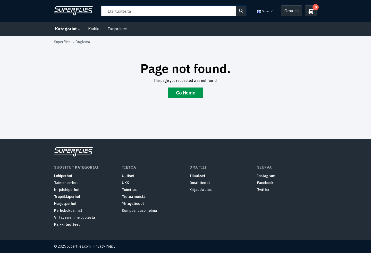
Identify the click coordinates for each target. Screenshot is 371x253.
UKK (125, 182)
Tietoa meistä (133, 196)
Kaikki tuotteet (67, 224)
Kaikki (93, 28)
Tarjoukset (117, 28)
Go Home (185, 93)
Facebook (265, 182)
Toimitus (129, 189)
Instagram (266, 175)
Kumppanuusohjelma (139, 210)
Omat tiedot (199, 182)
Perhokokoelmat (68, 210)
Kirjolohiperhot (67, 189)
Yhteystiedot (133, 203)
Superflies (62, 42)
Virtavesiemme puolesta (74, 217)
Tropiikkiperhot (67, 196)
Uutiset (128, 175)
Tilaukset (197, 175)
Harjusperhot (65, 203)
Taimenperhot (66, 182)
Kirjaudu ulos (200, 189)
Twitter (263, 189)
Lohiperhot (63, 175)
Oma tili (291, 10)
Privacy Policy (104, 246)
